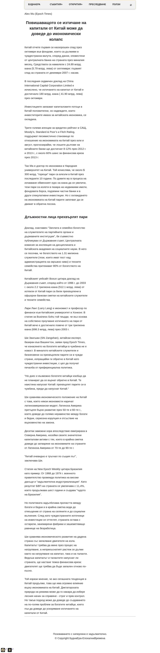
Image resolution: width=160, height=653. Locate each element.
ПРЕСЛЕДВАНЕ (97, 4)
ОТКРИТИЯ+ (75, 4)
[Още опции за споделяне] (10, 649)
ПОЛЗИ (116, 4)
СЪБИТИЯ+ (56, 4)
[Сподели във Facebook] (3, 649)
